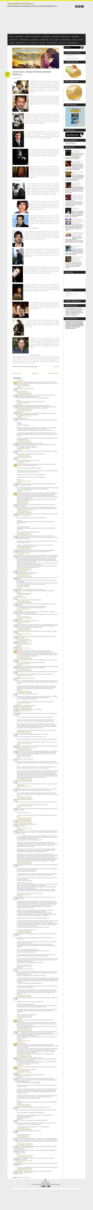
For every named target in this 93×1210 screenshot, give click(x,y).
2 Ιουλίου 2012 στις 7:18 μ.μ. (23, 1040)
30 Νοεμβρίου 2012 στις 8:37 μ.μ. (25, 1172)
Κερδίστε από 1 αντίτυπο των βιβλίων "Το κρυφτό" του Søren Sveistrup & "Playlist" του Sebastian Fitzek (78, 197)
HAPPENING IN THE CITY (22, 43)
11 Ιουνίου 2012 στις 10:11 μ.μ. (24, 778)
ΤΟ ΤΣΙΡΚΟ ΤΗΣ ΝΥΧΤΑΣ (76, 209)
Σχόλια (68, 295)
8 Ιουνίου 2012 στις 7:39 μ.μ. (23, 594)
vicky (18, 404)
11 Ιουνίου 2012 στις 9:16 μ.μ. (24, 710)
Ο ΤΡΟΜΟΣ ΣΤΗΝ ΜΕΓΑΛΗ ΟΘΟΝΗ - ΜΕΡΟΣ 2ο (76, 184)
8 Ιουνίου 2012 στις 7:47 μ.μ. (23, 609)
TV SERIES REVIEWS (24, 39)
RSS (79, 6)
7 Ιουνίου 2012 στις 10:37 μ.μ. (24, 461)
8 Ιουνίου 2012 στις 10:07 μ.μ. (24, 663)
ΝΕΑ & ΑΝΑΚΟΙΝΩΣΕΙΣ (72, 43)
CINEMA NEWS (75, 36)
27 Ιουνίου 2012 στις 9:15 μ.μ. (24, 966)
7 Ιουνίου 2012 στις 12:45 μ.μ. (24, 416)
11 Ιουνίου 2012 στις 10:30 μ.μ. (24, 796)
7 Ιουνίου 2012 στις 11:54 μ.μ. (24, 481)
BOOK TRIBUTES (46, 36)
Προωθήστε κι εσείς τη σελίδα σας (72, 58)
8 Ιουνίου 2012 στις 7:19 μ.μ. (23, 575)
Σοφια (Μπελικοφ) (21, 503)
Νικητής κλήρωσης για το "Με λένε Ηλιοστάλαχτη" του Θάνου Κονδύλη (78, 234)
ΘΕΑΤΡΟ (81, 39)
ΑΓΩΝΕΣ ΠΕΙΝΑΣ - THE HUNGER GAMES (77, 162)
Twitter (76, 6)
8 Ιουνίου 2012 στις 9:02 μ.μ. (23, 644)
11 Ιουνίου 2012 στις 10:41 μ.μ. (24, 806)
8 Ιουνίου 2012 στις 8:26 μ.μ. (23, 616)
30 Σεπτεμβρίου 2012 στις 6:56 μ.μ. (25, 1147)
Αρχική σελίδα (35, 373)
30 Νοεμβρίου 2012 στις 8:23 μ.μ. (25, 1168)
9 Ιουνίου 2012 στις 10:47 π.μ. (24, 669)
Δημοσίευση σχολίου (18, 1173)
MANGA (57, 39)
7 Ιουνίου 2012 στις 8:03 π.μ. (23, 402)
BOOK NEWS (28, 36)
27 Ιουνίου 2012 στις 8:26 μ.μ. (24, 931)
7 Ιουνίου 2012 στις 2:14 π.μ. (23, 386)
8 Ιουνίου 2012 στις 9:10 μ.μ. (23, 648)
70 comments (56, 366)
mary (18, 491)
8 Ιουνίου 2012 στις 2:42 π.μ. (23, 511)
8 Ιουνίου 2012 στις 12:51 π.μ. (24, 490)
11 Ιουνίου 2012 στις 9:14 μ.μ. (24, 706)
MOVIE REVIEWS (56, 36)
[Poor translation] (48, 1186)
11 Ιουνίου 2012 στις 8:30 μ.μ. (24, 702)
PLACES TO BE (62, 43)
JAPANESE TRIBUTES (65, 39)
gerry (18, 588)
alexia (18, 417)
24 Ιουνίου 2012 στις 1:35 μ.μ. (24, 894)
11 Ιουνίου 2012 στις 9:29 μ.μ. (24, 743)
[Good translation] (43, 1186)
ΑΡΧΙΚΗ (12, 36)
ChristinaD (19, 380)
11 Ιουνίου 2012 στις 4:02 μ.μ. (24, 691)
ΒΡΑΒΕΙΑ (12, 43)
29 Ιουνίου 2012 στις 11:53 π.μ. (24, 1017)
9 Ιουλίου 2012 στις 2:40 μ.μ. (23, 1136)
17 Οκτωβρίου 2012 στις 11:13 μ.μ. (25, 1155)
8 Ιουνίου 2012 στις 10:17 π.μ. (24, 568)
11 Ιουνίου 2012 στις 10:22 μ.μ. (24, 786)
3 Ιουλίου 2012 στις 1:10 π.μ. (23, 1055)
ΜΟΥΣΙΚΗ (74, 39)
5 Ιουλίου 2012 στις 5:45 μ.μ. (23, 1117)
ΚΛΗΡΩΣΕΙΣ (42, 43)
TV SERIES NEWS (34, 39)
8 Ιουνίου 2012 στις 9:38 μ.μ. (23, 657)
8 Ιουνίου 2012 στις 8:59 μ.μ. (23, 639)
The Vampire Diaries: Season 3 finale (77, 151)
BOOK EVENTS (36, 36)
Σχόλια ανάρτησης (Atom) (24, 1177)
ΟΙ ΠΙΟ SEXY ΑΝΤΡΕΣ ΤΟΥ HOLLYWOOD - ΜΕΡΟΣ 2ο (32, 73)
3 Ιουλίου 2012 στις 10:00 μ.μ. (24, 1064)
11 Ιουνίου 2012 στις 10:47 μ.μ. (24, 817)
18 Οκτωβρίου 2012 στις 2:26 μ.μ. (25, 1160)
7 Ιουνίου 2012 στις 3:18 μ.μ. (23, 448)
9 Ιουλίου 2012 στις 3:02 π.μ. (23, 1128)
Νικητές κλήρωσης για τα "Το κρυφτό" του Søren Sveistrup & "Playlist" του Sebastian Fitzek (78, 221)
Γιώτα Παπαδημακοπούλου (23, 393)
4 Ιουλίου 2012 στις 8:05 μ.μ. (23, 1070)
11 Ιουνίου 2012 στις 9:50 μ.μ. (24, 756)
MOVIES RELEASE (65, 36)
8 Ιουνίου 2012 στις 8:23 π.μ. (23, 533)
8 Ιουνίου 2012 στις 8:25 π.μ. (23, 547)
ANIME (51, 39)
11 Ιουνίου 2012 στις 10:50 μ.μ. (24, 821)
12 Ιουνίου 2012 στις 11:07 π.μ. (24, 828)
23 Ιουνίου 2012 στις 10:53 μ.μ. (24, 862)
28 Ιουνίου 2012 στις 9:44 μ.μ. (24, 995)
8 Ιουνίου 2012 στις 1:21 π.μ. (23, 502)
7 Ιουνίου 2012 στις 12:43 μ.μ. (24, 409)
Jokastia (19, 554)
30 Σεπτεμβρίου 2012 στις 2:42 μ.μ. (25, 1143)
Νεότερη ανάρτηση (17, 373)
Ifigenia (18, 1162)
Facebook (82, 6)
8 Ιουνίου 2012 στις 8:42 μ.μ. (23, 633)
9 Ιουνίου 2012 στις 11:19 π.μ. (24, 675)
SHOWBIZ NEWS (44, 39)
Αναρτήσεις (69, 293)
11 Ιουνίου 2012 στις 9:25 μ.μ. (24, 731)
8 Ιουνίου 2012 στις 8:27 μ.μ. (23, 622)
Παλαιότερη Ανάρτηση (53, 373)
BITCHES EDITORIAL (52, 43)
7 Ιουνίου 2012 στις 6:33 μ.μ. (23, 455)
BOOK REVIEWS (19, 36)
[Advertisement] (46, 21)
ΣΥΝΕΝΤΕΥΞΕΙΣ (34, 43)
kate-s (18, 1018)
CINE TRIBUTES (13, 39)
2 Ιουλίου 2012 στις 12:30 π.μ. (24, 1029)
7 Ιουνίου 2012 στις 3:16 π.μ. (23, 392)
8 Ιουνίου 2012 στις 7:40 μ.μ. (23, 601)
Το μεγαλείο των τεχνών (70, 55)
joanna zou (19, 462)
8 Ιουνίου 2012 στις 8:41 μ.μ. (23, 628)
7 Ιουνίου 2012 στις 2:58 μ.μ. (23, 440)
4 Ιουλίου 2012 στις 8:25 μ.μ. (23, 1076)
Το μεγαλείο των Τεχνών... (20, 3)
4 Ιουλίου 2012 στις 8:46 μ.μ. (23, 1104)
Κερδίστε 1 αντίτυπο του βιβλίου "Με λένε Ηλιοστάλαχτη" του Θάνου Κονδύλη (77, 259)
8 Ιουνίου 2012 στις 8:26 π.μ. (23, 552)
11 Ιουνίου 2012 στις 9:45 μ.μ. (24, 748)
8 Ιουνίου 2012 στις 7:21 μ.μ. (23, 586)
